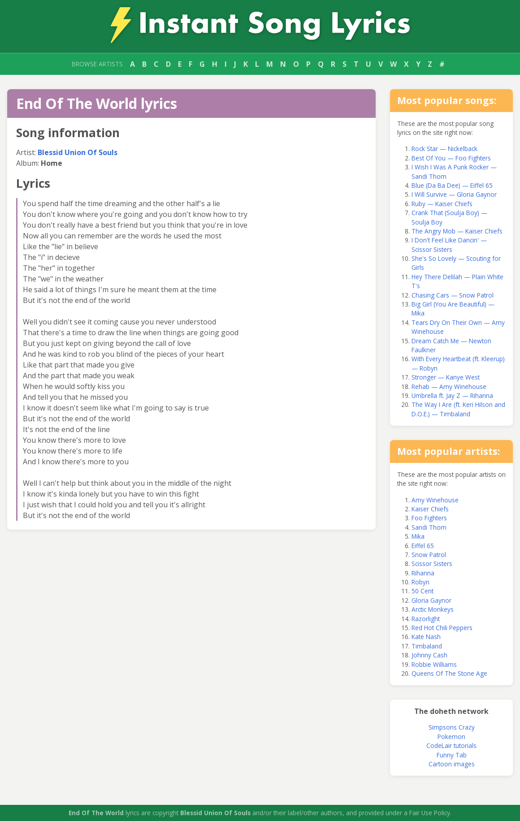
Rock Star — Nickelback (444, 148)
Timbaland (427, 646)
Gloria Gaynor (431, 600)
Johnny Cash (429, 655)
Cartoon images (452, 764)
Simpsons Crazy (452, 727)
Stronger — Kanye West (446, 377)
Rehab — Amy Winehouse (449, 386)
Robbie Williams (434, 664)
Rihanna (423, 573)
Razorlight (426, 618)
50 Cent (422, 591)
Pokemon (451, 736)
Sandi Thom (429, 527)
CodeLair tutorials (451, 745)
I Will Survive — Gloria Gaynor (454, 194)
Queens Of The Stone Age (449, 673)
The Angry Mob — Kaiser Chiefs (457, 231)
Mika (418, 536)
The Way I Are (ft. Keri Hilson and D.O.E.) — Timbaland (458, 409)
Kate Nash (426, 636)
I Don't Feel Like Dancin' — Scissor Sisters (449, 244)
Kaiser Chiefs (430, 509)
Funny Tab (452, 755)
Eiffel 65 (423, 545)
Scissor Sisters (432, 563)
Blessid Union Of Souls (77, 152)
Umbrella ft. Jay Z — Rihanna (452, 395)
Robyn (420, 582)
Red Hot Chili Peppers (442, 627)
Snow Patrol (429, 554)
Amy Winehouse (435, 500)
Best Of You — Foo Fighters (451, 158)
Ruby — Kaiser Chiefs (442, 203)
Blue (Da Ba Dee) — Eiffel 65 (452, 185)
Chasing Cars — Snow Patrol (453, 295)
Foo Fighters (429, 518)
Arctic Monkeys (433, 609)
